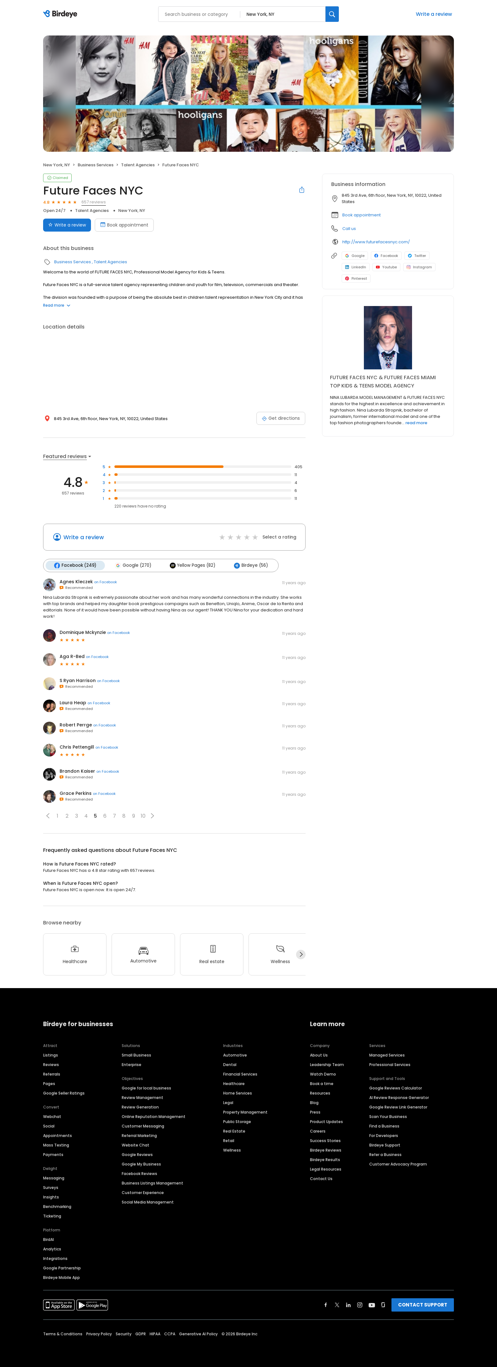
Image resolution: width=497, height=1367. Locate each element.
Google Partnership (62, 1267)
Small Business (136, 1054)
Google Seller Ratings (64, 1093)
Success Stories (325, 1140)
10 (143, 816)
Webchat (52, 1116)
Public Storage (237, 1121)
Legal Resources (325, 1169)
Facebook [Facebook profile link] (386, 255)
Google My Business (141, 1163)
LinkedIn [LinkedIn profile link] (355, 267)
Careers (318, 1131)
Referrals (51, 1073)
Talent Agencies (138, 165)
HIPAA (155, 1333)
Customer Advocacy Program (398, 1163)
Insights (51, 1196)
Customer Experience (143, 1192)
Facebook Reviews (139, 1173)
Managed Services (387, 1054)
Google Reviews (137, 1154)
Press (315, 1112)
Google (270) (133, 565)
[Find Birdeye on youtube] (372, 1304)
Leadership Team (327, 1064)
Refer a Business (385, 1154)
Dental (229, 1064)
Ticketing (52, 1215)
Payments (53, 1154)
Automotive (235, 1054)
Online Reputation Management (153, 1116)
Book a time (321, 1083)
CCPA (169, 1333)
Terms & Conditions (62, 1333)
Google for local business (146, 1087)
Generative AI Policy (198, 1333)
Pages (49, 1083)
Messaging (53, 1177)
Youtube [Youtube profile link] (386, 267)
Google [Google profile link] (355, 255)
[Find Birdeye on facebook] (325, 1304)
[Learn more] (388, 337)
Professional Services (389, 1064)
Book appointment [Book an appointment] (124, 225)
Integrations (55, 1258)
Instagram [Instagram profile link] (419, 267)
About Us (319, 1054)
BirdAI (48, 1239)
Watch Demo (323, 1073)
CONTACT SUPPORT (422, 1304)
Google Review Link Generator (398, 1106)
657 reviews (93, 202)
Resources (320, 1093)
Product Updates (326, 1121)
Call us (349, 229)
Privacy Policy (99, 1333)
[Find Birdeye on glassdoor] (383, 1304)
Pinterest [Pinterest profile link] (356, 278)
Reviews (51, 1064)
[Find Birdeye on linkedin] (348, 1304)
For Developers (383, 1135)
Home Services (237, 1093)
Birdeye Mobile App (61, 1277)
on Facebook (105, 581)
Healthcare (234, 1083)
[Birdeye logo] (61, 14)
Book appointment (361, 215)
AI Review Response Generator (399, 1097)
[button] (47, 815)
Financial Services (240, 1073)
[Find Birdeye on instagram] (359, 1304)
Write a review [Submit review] (67, 225)
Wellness (232, 1150)
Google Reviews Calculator (395, 1087)
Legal (228, 1102)
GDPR (140, 1333)
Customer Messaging (143, 1125)
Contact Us (321, 1178)
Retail (228, 1140)
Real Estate (234, 1131)
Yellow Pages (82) (192, 565)
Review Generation (140, 1106)
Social (49, 1125)
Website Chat (135, 1144)
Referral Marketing (139, 1135)
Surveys (50, 1187)
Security (124, 1333)
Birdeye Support (384, 1144)
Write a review (434, 14)
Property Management (245, 1112)
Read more (56, 305)
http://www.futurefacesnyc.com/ (376, 242)
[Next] (301, 954)
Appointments (57, 1135)
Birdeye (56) (250, 565)
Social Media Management (148, 1201)
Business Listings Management (152, 1182)
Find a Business (384, 1125)
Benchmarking (57, 1206)
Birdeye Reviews (325, 1150)
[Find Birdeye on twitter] (337, 1304)
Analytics (52, 1248)
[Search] (332, 14)
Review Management (142, 1097)
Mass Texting (56, 1144)
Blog (314, 1102)
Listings (50, 1054)
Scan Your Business (388, 1116)
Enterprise (131, 1064)
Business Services (95, 165)
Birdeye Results (325, 1159)
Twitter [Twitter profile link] (417, 255)
